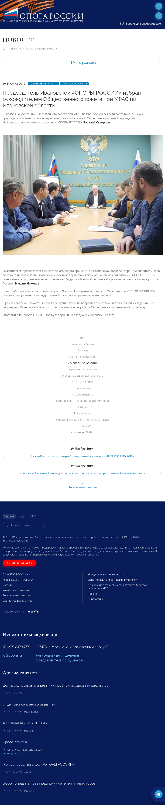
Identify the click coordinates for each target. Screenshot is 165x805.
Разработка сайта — (20, 611)
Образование (96, 599)
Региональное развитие (40, 48)
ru (158, 16)
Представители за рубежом (59, 660)
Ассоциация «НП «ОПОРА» (18, 579)
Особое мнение (82, 394)
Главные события (82, 344)
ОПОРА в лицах (82, 382)
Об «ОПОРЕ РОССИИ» (16, 574)
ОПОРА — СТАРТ (82, 432)
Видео (82, 407)
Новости (16, 48)
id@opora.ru (12, 655)
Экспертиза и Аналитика (17, 600)
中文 (33, 516)
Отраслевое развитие (82, 369)
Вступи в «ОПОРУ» (19, 562)
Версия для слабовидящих (140, 23)
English (23, 516)
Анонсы (82, 350)
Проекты (93, 593)
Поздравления (82, 413)
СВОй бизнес (82, 426)
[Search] (24, 525)
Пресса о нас (82, 388)
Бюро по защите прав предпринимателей (82, 400)
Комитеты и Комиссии (16, 590)
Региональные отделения (57, 655)
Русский (9, 516)
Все (82, 338)
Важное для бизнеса (82, 356)
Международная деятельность (82, 375)
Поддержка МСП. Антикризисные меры (82, 419)
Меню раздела (83, 62)
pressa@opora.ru (12, 753)
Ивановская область (74, 84)
